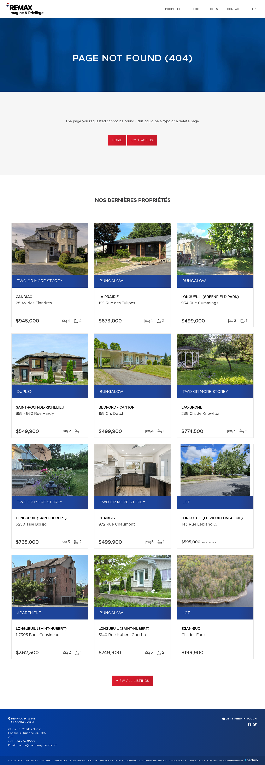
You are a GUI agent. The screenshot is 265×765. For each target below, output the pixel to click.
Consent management (221, 761)
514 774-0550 (25, 741)
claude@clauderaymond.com (37, 745)
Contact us (142, 140)
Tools (213, 9)
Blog (195, 9)
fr (254, 9)
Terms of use (196, 761)
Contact (234, 9)
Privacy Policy (177, 761)
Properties (173, 9)
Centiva (251, 760)
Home (117, 140)
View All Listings (132, 681)
